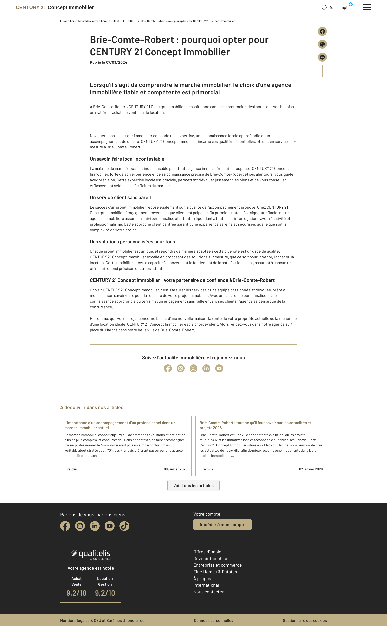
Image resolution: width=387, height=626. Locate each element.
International (206, 585)
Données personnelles (213, 620)
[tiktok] (124, 526)
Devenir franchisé (211, 558)
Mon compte (336, 7)
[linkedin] (95, 526)
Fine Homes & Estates (215, 571)
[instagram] (80, 526)
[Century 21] (55, 7)
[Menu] (367, 6)
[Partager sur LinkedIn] (322, 57)
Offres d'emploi (208, 551)
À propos (202, 578)
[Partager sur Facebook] (322, 31)
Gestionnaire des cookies (305, 620)
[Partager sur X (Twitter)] (322, 44)
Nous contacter (209, 591)
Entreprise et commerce (218, 565)
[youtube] (110, 526)
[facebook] (65, 526)
